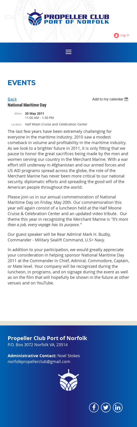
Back (12, 99)
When (18, 113)
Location (16, 124)
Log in (124, 35)
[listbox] (110, 99)
